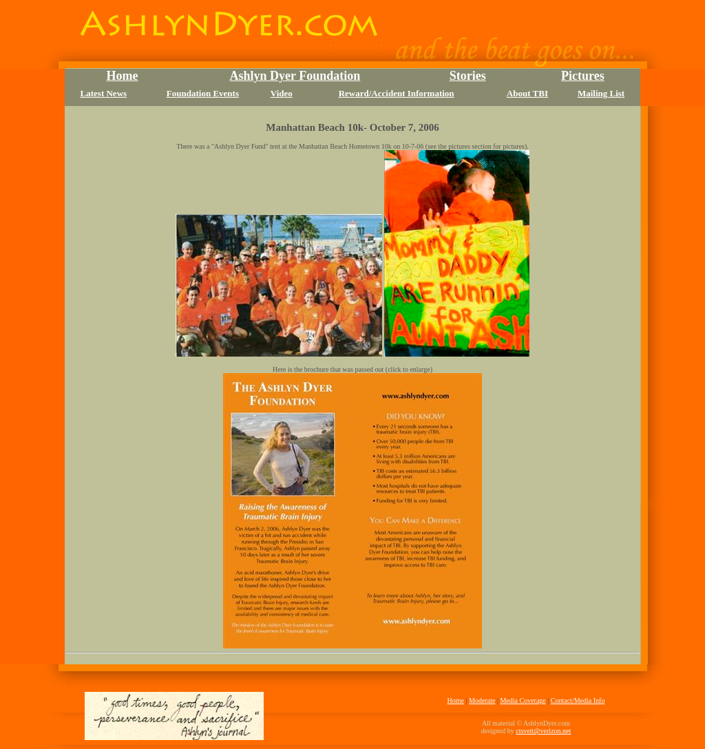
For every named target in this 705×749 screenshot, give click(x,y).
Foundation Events (203, 93)
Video (282, 93)
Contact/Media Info (578, 700)
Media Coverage (522, 700)
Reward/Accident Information (396, 93)
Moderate (482, 700)
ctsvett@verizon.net (543, 731)
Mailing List (601, 93)
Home (456, 700)
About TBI (527, 93)
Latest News (104, 93)
